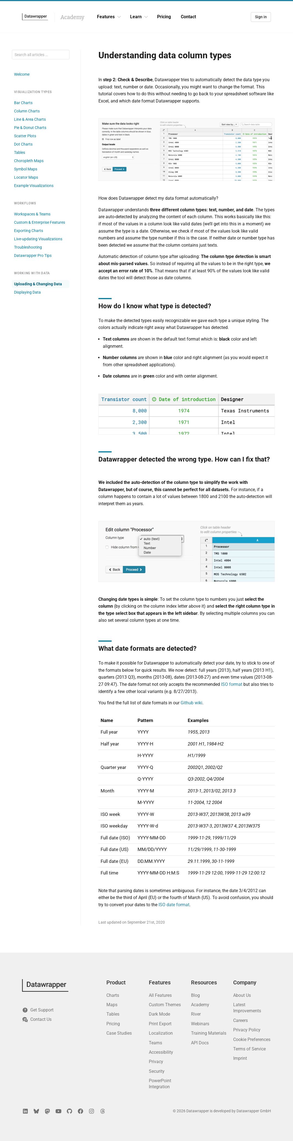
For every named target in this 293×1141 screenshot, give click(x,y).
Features (106, 16)
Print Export (160, 1023)
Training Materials (208, 1033)
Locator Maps (26, 177)
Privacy (156, 1061)
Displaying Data (27, 292)
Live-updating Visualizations (38, 239)
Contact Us (37, 1019)
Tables (19, 152)
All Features (160, 995)
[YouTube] (58, 1111)
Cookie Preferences (251, 1039)
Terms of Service (249, 1049)
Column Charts (27, 111)
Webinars (200, 1023)
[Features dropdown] (119, 17)
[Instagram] (91, 1111)
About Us (242, 995)
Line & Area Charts (30, 119)
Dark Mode (159, 1014)
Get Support (37, 1010)
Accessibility (161, 1052)
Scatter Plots (25, 136)
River (196, 1014)
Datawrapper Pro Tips (33, 255)
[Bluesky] (36, 1111)
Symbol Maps (25, 169)
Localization (161, 1033)
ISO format (231, 684)
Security (157, 1071)
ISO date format (173, 904)
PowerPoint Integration (160, 1083)
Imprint (240, 1058)
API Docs (200, 1042)
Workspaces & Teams (32, 214)
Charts (112, 995)
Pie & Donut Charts (30, 127)
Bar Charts (23, 103)
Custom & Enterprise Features (39, 222)
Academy (72, 17)
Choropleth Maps (29, 161)
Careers (240, 1020)
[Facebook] (80, 1111)
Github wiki (191, 702)
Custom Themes (165, 1004)
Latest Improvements (247, 1007)
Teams (155, 1042)
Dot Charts (23, 144)
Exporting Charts (28, 230)
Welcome (21, 74)
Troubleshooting (28, 247)
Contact (188, 16)
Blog (195, 995)
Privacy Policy (246, 1029)
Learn (136, 16)
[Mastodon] (47, 1111)
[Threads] (102, 1111)
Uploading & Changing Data (38, 284)
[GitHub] (69, 1111)
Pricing (164, 16)
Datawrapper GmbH (253, 1111)
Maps (111, 1004)
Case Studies (119, 1033)
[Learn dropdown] (146, 17)
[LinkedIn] (25, 1111)
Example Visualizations (33, 185)
